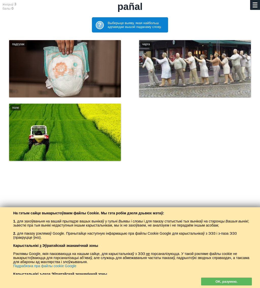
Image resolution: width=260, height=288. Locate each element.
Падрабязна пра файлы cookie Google (44, 266)
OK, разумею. (227, 281)
